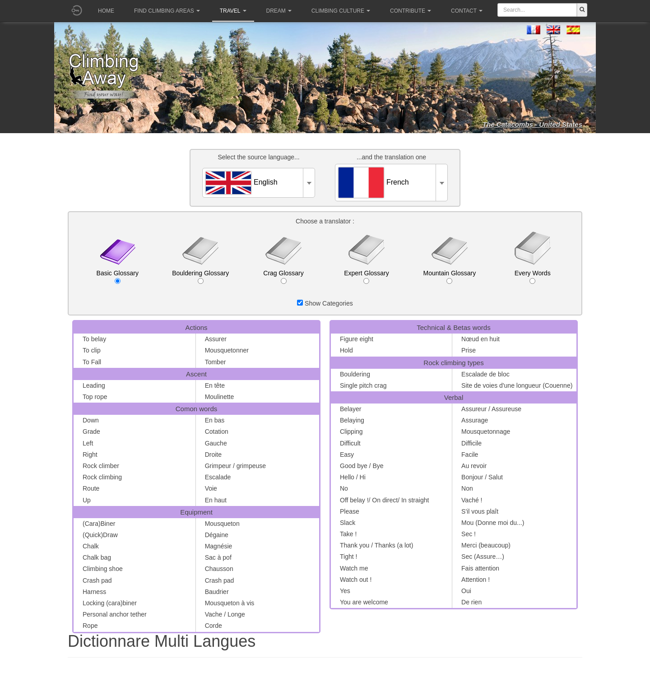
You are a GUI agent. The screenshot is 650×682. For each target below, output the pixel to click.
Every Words (533, 276)
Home (106, 11)
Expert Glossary (366, 276)
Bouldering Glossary (200, 276)
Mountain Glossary (449, 276)
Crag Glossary (283, 276)
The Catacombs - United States (532, 124)
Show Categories (325, 303)
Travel (233, 11)
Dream (279, 11)
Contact (467, 11)
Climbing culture (340, 11)
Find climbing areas (167, 11)
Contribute (410, 11)
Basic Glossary (118, 276)
